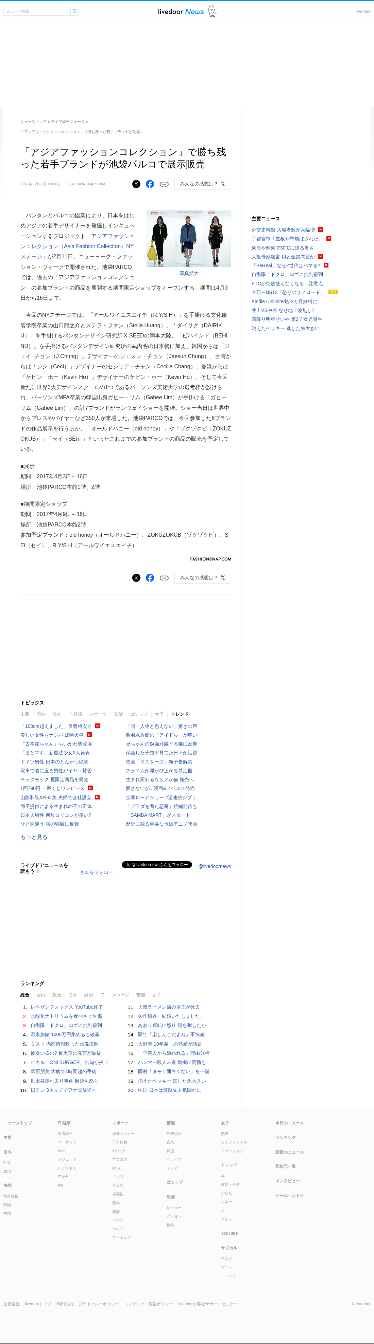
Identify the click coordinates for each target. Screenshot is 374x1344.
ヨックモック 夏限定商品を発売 (54, 779)
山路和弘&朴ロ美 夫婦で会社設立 (55, 797)
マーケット (67, 1142)
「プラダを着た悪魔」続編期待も (161, 806)
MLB (116, 1168)
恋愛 (224, 1133)
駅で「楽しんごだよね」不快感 (171, 1034)
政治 (56, 994)
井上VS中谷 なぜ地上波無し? (283, 310)
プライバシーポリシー (98, 1304)
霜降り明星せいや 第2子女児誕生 (287, 319)
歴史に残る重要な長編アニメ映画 (161, 824)
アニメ (226, 1258)
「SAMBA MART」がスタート (158, 815)
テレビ (172, 1168)
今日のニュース (289, 1123)
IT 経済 (75, 714)
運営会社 (11, 1304)
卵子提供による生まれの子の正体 (56, 806)
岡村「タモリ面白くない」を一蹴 (173, 1071)
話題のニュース (289, 1152)
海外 (56, 714)
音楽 (170, 1142)
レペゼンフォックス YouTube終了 (67, 1007)
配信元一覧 (285, 1166)
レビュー (174, 1207)
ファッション (232, 1151)
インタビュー (287, 1181)
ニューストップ (33, 121)
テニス (117, 1185)
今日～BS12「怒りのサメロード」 (288, 292)
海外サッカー (123, 1133)
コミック (228, 1276)
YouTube (229, 1233)
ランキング (285, 1137)
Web (61, 1151)
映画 (171, 1197)
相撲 (116, 1212)
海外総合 (10, 1196)
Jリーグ (118, 1151)
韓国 (7, 1205)
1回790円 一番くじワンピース (52, 788)
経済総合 (65, 1133)
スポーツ (98, 714)
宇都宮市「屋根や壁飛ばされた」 (287, 238)
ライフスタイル (234, 1142)
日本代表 (119, 1142)
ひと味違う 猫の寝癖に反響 (49, 824)
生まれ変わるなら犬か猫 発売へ (160, 779)
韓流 (170, 1151)
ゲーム (226, 1267)
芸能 (118, 714)
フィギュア (121, 1237)
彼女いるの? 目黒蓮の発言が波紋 (66, 1053)
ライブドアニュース (181, 11)
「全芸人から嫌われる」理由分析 (173, 1053)
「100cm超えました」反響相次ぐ (56, 726)
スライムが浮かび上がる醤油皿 (159, 770)
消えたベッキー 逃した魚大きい (172, 1081)
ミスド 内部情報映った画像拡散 (65, 1044)
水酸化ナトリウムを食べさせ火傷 (66, 1016)
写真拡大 (189, 273)
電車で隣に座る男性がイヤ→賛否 (56, 770)
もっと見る (34, 837)
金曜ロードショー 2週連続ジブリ (161, 797)
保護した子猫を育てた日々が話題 (161, 752)
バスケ (117, 1220)
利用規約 (65, 1304)
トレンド (180, 714)
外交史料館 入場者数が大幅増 (283, 230)
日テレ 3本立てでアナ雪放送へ (64, 1090)
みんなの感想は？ (199, 183)
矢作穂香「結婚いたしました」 (171, 1016)
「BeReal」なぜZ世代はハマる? (286, 265)
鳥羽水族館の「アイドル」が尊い (161, 735)
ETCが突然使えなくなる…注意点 (287, 283)
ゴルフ (117, 1177)
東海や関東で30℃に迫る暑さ (283, 248)
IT (102, 994)
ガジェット (67, 1159)
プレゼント (176, 1216)
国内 (40, 714)
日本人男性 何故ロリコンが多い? (55, 815)
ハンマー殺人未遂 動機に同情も (172, 1062)
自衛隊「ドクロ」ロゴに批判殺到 (66, 1025)
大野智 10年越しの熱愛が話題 (170, 1044)
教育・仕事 (230, 1184)
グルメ (226, 1219)
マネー (226, 1202)
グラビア (174, 1159)
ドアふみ (212, 11)
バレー (117, 1229)
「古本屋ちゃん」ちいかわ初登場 (56, 744)
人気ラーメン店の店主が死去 (169, 1007)
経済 (88, 994)
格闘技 (117, 1194)
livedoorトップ (38, 1304)
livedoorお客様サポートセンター (208, 1304)
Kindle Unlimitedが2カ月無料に (284, 301)
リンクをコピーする (164, 184)
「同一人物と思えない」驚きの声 (161, 726)
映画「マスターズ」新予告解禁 (159, 762)
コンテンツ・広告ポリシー (148, 1304)
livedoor (363, 11)
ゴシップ (139, 714)
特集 (170, 1225)
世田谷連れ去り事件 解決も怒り (65, 1081)
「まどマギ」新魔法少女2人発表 (55, 752)
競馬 (116, 1203)
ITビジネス (67, 1168)
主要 (24, 714)
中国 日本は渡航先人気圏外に (169, 1090)
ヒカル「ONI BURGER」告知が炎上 (69, 1062)
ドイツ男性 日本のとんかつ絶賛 (54, 762)
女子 (159, 714)
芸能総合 (174, 1133)
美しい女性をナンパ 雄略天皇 (52, 735)
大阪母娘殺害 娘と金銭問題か (283, 256)
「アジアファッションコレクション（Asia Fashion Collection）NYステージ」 (77, 246)
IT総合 (63, 1177)
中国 (7, 1213)
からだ (226, 1193)
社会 (7, 1162)
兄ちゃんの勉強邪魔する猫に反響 (161, 744)
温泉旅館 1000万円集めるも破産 (65, 1034)
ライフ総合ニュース (68, 121)
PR (60, 1185)
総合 (24, 994)
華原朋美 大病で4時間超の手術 (64, 1071)
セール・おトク (289, 1195)
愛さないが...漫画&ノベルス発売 (160, 788)
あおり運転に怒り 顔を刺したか (172, 1025)
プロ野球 (119, 1159)
